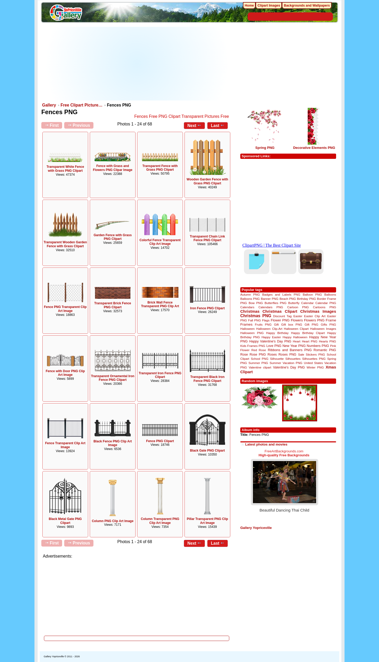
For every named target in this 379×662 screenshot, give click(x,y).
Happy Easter (271, 337)
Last (217, 125)
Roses (272, 354)
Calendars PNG (270, 307)
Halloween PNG (252, 333)
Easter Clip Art (314, 316)
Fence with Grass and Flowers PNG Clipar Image (112, 168)
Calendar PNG (325, 303)
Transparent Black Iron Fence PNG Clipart (207, 379)
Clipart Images (268, 5)
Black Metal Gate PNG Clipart (65, 521)
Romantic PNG (324, 350)
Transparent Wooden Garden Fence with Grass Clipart (65, 244)
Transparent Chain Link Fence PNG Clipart (207, 238)
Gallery (49, 105)
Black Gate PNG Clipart (207, 450)
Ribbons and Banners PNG (290, 350)
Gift (276, 324)
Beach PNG (288, 298)
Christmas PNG (255, 316)
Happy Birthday (277, 333)
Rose (244, 354)
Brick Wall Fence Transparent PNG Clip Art (160, 304)
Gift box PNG (291, 324)
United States (313, 363)
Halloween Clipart (296, 328)
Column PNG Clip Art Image (112, 521)
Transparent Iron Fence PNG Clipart (160, 375)
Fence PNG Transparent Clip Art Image (65, 309)
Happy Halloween (295, 337)
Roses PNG (287, 354)
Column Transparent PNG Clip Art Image (160, 521)
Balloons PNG (250, 298)
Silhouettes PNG (314, 358)
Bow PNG (256, 303)
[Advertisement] (137, 63)
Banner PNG (269, 298)
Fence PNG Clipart (160, 441)
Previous (79, 125)
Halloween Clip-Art (269, 328)
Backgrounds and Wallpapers (307, 5)
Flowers (297, 320)
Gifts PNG (328, 324)
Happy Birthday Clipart (308, 333)
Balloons (330, 294)
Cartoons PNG (324, 307)
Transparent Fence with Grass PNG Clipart (160, 168)
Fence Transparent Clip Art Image (65, 445)
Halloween (247, 328)
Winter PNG (315, 367)
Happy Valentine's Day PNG (270, 341)
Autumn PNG (250, 294)
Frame (331, 320)
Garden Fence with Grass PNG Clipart (113, 237)
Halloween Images (323, 328)
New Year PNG (294, 346)
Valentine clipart (260, 367)
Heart (297, 341)
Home (249, 5)
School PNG (259, 358)
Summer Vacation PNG (286, 363)
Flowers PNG (314, 320)
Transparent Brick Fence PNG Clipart (112, 305)
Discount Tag (282, 316)
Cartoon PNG (298, 307)
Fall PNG (254, 320)
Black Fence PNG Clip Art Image (112, 443)
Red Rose (258, 350)
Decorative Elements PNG (314, 148)
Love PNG (273, 346)
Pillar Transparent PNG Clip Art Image (207, 521)
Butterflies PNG (275, 303)
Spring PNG (265, 148)
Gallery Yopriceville (256, 528)
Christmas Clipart (279, 311)
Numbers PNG (318, 346)
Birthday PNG (306, 298)
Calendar (307, 303)
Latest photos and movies (266, 444)
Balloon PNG (312, 294)
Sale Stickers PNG (311, 354)
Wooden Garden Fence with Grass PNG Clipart (207, 181)
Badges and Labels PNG (281, 294)
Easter (297, 316)
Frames (246, 324)
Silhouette (277, 358)
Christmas (250, 311)
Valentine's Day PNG (289, 367)
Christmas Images (318, 311)
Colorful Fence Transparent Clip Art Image (160, 242)
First (52, 125)
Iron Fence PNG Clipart (207, 308)
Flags (266, 320)
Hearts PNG (327, 341)
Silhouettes (293, 358)
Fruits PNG (263, 324)
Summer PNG (258, 363)
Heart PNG (309, 341)
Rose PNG (258, 354)
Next (194, 125)
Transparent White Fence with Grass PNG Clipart (65, 169)
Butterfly (294, 303)
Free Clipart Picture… (81, 105)
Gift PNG (311, 324)
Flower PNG (280, 320)
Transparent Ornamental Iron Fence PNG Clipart (112, 378)
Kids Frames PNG (252, 345)
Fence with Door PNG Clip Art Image (65, 373)
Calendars (247, 307)
